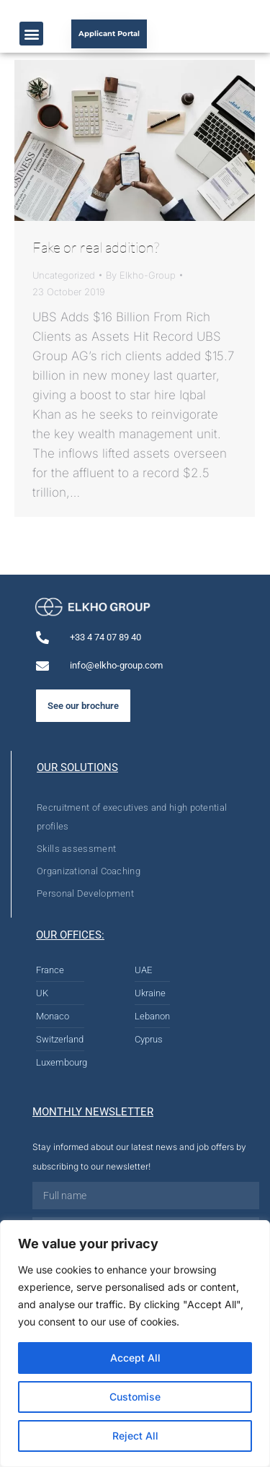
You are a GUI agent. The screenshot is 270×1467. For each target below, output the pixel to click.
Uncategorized (63, 275)
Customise (135, 1396)
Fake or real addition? (95, 247)
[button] (31, 33)
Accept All (135, 1357)
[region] (135, 1343)
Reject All (135, 1435)
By (141, 275)
